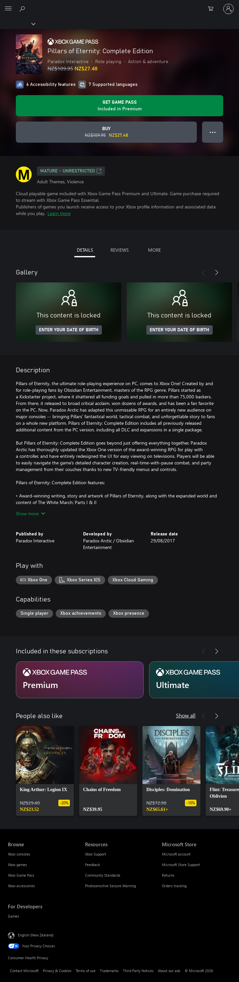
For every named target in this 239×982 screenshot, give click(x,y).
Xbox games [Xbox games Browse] (17, 864)
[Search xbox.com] (23, 8)
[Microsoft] (119, 5)
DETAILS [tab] (85, 250)
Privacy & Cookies (57, 970)
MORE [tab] (154, 250)
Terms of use (86, 970)
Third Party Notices (138, 970)
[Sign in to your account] (228, 9)
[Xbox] (17, 23)
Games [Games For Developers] (13, 916)
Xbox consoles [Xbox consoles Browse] (19, 854)
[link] (45, 771)
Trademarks (109, 970)
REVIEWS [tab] (119, 250)
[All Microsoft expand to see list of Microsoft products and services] (8, 9)
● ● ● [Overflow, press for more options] (213, 132)
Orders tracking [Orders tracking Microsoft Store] (174, 886)
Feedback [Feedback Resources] (92, 864)
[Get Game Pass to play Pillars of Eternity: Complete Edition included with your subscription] (119, 105)
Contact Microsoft (24, 970)
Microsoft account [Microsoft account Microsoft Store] (176, 854)
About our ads (169, 970)
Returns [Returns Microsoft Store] (168, 875)
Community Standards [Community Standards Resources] (102, 875)
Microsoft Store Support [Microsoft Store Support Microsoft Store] (181, 864)
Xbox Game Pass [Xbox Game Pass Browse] (21, 875)
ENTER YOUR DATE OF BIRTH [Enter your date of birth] (69, 330)
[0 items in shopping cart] (213, 9)
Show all (185, 715)
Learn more (59, 213)
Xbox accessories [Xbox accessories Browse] (21, 886)
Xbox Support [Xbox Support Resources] (95, 854)
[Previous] (203, 272)
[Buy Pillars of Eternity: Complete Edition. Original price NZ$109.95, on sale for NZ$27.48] (106, 132)
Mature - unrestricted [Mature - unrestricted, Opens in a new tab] (71, 171)
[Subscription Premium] (80, 679)
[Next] (216, 272)
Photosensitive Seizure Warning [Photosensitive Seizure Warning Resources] (110, 886)
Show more (30, 513)
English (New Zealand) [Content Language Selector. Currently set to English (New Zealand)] (35, 935)
